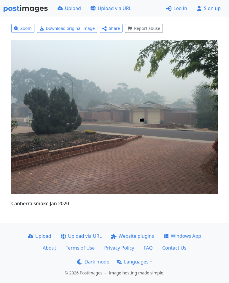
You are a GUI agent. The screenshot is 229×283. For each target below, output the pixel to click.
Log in (176, 8)
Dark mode (93, 261)
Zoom (23, 28)
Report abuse (144, 28)
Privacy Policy (119, 248)
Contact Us (174, 248)
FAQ (148, 248)
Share (111, 28)
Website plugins (132, 236)
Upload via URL (110, 8)
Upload (69, 8)
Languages (132, 261)
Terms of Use (80, 248)
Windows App (182, 236)
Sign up (209, 8)
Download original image (67, 28)
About (49, 248)
